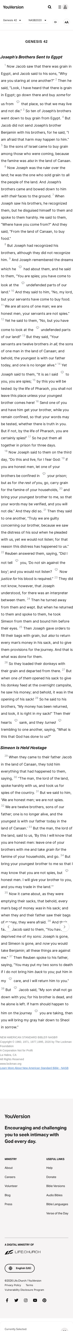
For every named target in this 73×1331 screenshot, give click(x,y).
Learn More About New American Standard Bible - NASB (34, 1068)
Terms (29, 1285)
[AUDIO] (55, 22)
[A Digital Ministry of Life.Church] (36, 1246)
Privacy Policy (13, 1285)
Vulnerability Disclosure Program (24, 1289)
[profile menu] (62, 7)
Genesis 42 (12, 20)
